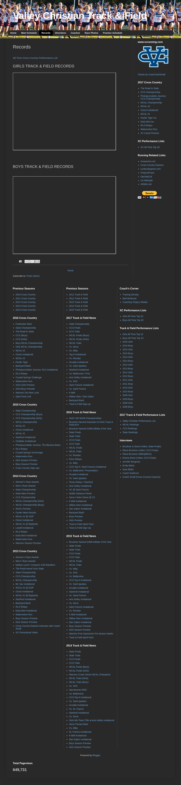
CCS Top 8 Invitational (80, 580)
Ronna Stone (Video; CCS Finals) (139, 458)
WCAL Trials (75, 343)
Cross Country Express (152, 165)
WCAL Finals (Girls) (79, 339)
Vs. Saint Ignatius (77, 366)
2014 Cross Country (26, 310)
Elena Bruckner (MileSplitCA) (137, 454)
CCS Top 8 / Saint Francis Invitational (87, 467)
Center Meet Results (26, 512)
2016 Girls (128, 341)
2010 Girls (128, 387)
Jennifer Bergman (131, 461)
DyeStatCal (146, 176)
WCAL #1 (145, 114)
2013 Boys (128, 368)
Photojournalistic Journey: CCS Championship (153, 97)
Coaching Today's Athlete (135, 302)
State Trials (74, 436)
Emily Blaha (128, 465)
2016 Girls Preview (25, 385)
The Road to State (150, 88)
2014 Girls (128, 357)
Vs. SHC (73, 381)
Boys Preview (76, 516)
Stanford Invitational (26, 437)
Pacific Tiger (22, 362)
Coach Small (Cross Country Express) (141, 477)
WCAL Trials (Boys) (79, 682)
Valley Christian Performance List (139, 421)
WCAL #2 (145, 106)
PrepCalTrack (147, 172)
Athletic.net (146, 184)
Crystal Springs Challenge (29, 377)
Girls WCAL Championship (29, 346)
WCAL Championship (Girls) (30, 501)
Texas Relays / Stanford (81, 482)
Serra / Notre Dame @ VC (82, 497)
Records (45, 33)
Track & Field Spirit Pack (81, 524)
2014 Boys (128, 361)
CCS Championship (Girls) (29, 418)
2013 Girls (128, 364)
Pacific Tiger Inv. (149, 118)
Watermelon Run (149, 129)
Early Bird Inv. (147, 121)
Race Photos (91, 33)
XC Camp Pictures (150, 133)
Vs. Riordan (75, 358)
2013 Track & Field (78, 302)
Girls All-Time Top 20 (133, 316)
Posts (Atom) (33, 276)
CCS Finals (74, 328)
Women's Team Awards (27, 482)
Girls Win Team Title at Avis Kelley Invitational (91, 720)
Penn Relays (75, 459)
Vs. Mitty (73, 350)
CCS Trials (74, 331)
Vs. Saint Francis (77, 389)
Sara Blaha (128, 469)
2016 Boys (128, 345)
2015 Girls (128, 349)
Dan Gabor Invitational (80, 508)
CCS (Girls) (21, 339)
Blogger (96, 755)
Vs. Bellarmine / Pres (79, 373)
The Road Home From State (30, 568)
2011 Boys (128, 384)
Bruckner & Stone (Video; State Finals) (142, 446)
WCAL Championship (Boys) (30, 505)
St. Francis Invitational (80, 732)
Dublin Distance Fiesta (80, 493)
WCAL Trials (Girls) (78, 678)
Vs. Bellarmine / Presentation (83, 470)
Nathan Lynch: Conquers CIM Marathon (35, 565)
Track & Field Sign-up (79, 404)
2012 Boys (128, 376)
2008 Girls (128, 403)
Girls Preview (75, 520)
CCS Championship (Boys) (29, 414)
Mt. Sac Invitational (25, 584)
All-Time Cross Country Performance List (35, 58)
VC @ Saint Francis (79, 489)
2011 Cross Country (26, 298)
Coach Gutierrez (131, 473)
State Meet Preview (25, 493)
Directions (60, 33)
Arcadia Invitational (78, 362)
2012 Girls (128, 372)
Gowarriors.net (148, 161)
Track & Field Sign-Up (80, 528)
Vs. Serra (73, 346)
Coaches (75, 33)
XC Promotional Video (27, 632)
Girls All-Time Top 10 (133, 334)
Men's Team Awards (26, 485)
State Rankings (130, 432)
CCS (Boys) (22, 335)
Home (13, 33)
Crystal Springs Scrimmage (29, 452)
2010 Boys (128, 391)
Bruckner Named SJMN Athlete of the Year (90, 428)
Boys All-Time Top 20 (133, 320)
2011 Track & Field (78, 294)
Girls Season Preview (26, 460)
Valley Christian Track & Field (80, 15)
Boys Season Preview (26, 464)
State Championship (26, 328)
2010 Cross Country (26, 294)
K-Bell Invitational (77, 501)
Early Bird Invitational (26, 535)
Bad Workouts (130, 298)
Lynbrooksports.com (151, 169)
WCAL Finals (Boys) (79, 335)
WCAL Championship (151, 102)
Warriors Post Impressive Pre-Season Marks (91, 633)
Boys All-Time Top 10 (133, 338)
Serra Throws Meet (78, 724)
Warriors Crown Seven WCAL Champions (90, 674)
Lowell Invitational (24, 528)
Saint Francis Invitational (81, 385)
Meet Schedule (29, 33)
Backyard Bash (23, 366)
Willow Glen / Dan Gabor (81, 396)
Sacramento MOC (78, 690)
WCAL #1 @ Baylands (27, 524)
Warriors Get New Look (27, 392)
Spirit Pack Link (23, 396)
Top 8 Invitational (77, 354)
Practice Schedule (112, 33)
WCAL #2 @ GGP (25, 516)
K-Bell (72, 392)
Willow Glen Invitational (80, 505)
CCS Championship (150, 92)
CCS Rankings (130, 428)
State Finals (75, 432)
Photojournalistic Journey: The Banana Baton (38, 445)
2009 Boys (128, 399)
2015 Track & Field (78, 310)
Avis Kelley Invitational (80, 377)
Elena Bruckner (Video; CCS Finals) (140, 450)
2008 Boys (128, 407)
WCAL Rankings (131, 424)
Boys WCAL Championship (29, 343)
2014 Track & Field (78, 306)
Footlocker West (24, 324)
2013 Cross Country (26, 306)
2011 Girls (128, 380)
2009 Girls (128, 395)
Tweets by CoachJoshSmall (151, 74)
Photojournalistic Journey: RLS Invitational (37, 369)
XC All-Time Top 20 (150, 147)
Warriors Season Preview (28, 543)
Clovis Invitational (149, 110)
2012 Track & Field (78, 298)
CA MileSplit (147, 180)
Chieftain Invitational (26, 441)
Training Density (131, 294)
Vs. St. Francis (76, 709)
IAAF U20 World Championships (85, 418)
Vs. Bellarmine (76, 576)
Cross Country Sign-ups (28, 468)
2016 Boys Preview (25, 389)
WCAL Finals (75, 447)
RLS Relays (146, 125)
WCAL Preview (23, 508)
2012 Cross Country (26, 302)
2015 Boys (128, 353)
